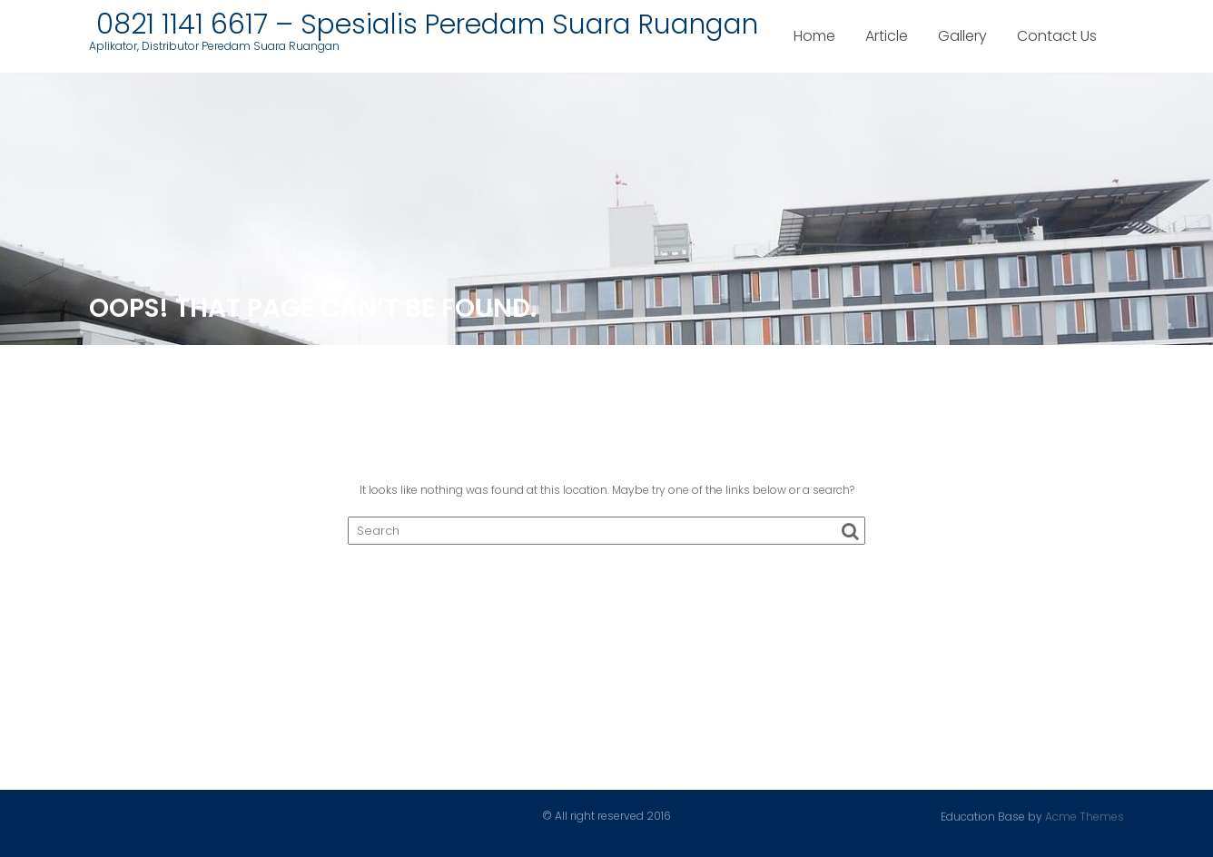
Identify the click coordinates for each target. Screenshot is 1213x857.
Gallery (962, 35)
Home (814, 35)
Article (886, 35)
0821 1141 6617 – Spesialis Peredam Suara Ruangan (423, 24)
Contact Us (1057, 35)
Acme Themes (1084, 815)
